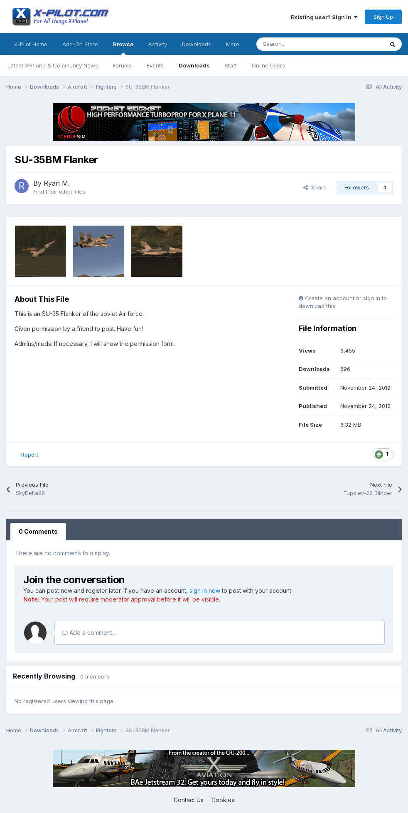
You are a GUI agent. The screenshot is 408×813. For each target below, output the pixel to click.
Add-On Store (80, 44)
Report (29, 454)
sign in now (204, 590)
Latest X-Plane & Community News (52, 65)
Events (155, 65)
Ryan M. (57, 183)
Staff (231, 65)
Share (315, 187)
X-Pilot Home (30, 44)
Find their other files (59, 191)
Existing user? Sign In (324, 17)
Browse (123, 48)
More (232, 44)
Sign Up (383, 16)
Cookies (222, 799)
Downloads (194, 65)
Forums (122, 65)
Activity (157, 44)
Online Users (268, 65)
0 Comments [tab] (38, 531)
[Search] (301, 44)
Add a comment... (89, 632)
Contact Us (189, 799)
